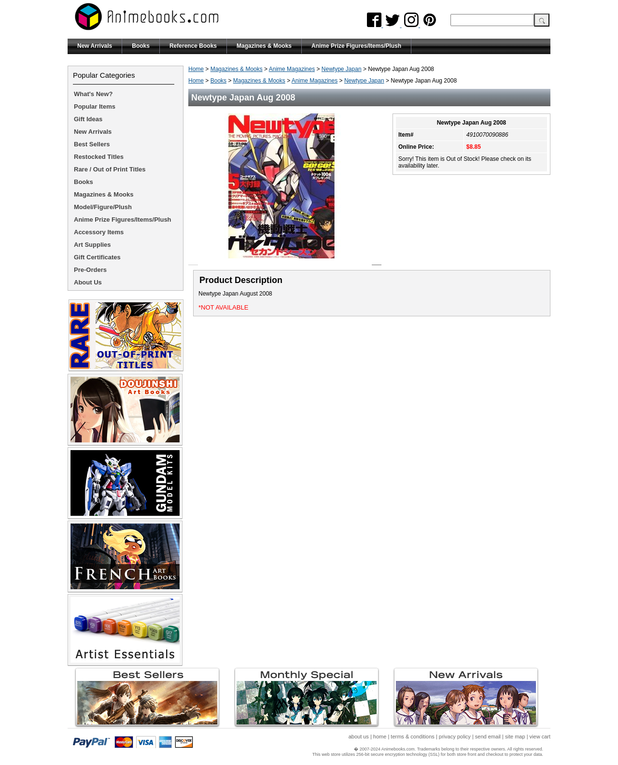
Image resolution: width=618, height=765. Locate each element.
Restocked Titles (99, 156)
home (380, 736)
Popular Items (94, 106)
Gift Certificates (97, 257)
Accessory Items (99, 232)
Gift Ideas (88, 119)
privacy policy (455, 736)
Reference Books (193, 45)
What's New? (93, 94)
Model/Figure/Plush (103, 207)
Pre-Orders (90, 269)
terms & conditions (412, 736)
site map (515, 736)
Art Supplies (92, 244)
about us (359, 736)
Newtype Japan (342, 69)
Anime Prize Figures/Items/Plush (356, 45)
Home (196, 69)
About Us (88, 282)
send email (488, 736)
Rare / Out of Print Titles (110, 169)
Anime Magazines (292, 69)
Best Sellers (92, 144)
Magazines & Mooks (264, 45)
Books (141, 45)
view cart (540, 736)
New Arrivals (94, 45)
